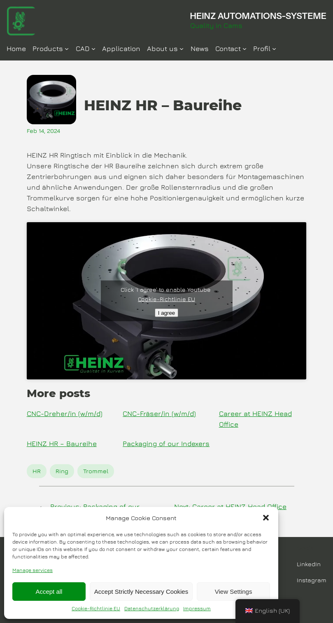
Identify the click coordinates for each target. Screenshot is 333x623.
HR (37, 470)
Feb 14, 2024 (43, 130)
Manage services (32, 570)
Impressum (197, 608)
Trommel (95, 470)
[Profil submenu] (274, 48)
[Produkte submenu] (67, 48)
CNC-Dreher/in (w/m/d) (64, 413)
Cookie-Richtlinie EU (96, 608)
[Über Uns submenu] (181, 48)
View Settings (233, 591)
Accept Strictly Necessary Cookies (141, 591)
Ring (62, 470)
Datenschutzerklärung (151, 608)
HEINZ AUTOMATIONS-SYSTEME (258, 15)
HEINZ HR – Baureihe (62, 443)
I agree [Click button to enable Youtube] (166, 312)
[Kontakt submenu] (244, 48)
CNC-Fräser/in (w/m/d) (159, 413)
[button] (266, 518)
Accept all (48, 591)
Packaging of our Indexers (166, 443)
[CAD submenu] (93, 48)
